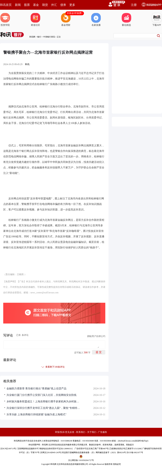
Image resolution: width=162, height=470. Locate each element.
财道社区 (35, 19)
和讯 (27, 64)
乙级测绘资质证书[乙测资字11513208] (125, 448)
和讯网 (32, 37)
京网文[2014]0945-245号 (50, 452)
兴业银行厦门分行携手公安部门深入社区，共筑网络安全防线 (41, 395)
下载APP (157, 19)
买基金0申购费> (75, 13)
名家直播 (96, 19)
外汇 (54, 4)
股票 (27, 4)
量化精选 (126, 19)
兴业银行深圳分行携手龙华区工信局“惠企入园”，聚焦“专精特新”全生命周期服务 (43, 408)
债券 (63, 4)
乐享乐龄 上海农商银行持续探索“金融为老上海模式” (36, 414)
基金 (36, 4)
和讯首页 (6, 4)
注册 (134, 4)
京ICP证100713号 (8, 448)
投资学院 (5, 19)
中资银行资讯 (49, 37)
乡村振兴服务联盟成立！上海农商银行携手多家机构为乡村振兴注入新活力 (43, 401)
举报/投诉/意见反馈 (64, 432)
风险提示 (130, 445)
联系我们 (80, 432)
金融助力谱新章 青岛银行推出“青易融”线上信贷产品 (36, 388)
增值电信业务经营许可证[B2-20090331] (56, 448)
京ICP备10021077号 (134, 452)
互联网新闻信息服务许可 (28, 448)
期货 (45, 4)
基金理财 (66, 19)
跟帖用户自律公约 (96, 336)
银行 (39, 37)
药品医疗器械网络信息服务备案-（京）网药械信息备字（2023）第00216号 (94, 452)
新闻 (18, 4)
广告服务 (102, 432)
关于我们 (91, 432)
